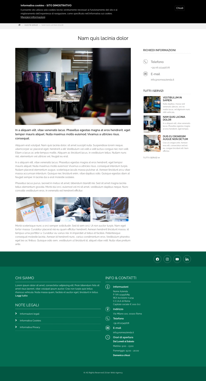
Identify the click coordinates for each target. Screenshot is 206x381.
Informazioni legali (29, 313)
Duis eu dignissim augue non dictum (175, 138)
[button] (34, 209)
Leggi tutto (21, 295)
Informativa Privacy (30, 327)
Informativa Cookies (30, 320)
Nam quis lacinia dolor (174, 118)
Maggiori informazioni (33, 17)
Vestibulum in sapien (172, 99)
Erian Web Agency (114, 372)
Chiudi (179, 8)
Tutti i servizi (150, 157)
